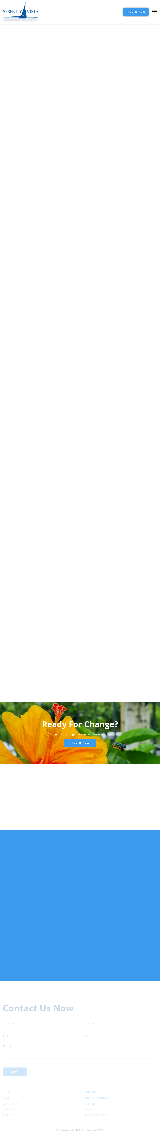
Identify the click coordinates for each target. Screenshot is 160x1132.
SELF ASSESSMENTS (96, 1102)
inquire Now (80, 742)
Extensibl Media (76, 1122)
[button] (153, 11)
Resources (10, 1097)
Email (71, 822)
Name (25, 822)
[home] (21, 12)
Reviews (89, 1097)
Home (6, 1079)
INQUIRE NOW (136, 11)
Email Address (15, 660)
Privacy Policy (41, 677)
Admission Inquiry (97, 1085)
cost (6, 1085)
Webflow (106, 1122)
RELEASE (8, 1102)
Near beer (8, 388)
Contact (90, 1079)
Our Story (10, 1091)
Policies (89, 1091)
